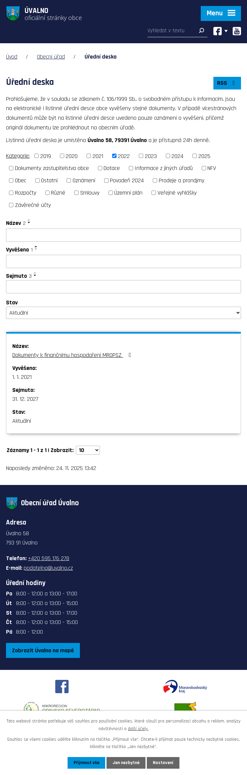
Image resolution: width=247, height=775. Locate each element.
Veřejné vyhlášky (177, 193)
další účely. (138, 728)
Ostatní (49, 180)
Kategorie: (18, 156)
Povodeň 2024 (127, 180)
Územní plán (128, 193)
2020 (72, 156)
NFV (211, 168)
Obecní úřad (51, 57)
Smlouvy (90, 193)
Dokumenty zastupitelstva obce (52, 168)
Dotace (112, 168)
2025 (204, 156)
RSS (227, 83)
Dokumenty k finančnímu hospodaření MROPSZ (73, 355)
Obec (20, 180)
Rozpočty (25, 193)
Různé (58, 193)
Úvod (11, 57)
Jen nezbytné (126, 763)
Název (16, 223)
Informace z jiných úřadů (164, 168)
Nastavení (163, 763)
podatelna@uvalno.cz (48, 568)
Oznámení (84, 180)
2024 (177, 156)
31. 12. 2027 (25, 399)
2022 (124, 156)
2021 (98, 156)
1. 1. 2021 (22, 377)
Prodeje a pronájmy (181, 180)
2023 (151, 156)
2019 (45, 156)
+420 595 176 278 (48, 558)
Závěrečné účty (33, 205)
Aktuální (21, 421)
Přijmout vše (86, 763)
